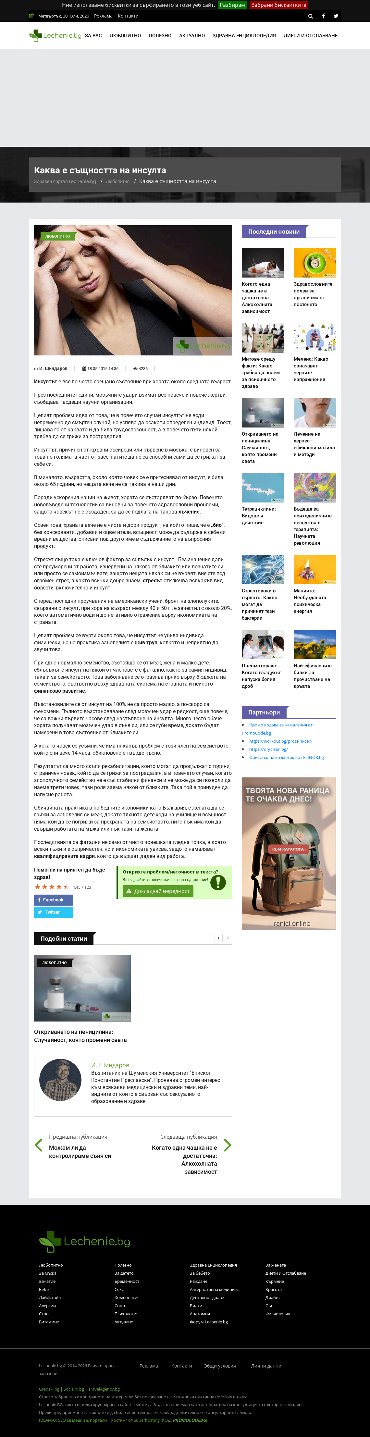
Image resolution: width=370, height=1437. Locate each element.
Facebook (50, 899)
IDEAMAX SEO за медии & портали (73, 1420)
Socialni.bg (74, 1389)
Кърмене (274, 1281)
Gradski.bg (49, 1389)
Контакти (128, 16)
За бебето (200, 1273)
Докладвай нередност (158, 891)
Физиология (277, 1314)
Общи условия (220, 1366)
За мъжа (47, 1273)
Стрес (44, 1314)
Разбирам (232, 4)
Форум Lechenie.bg (209, 1322)
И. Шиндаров (53, 368)
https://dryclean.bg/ (268, 749)
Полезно (160, 36)
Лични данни (266, 1366)
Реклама (103, 16)
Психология (127, 1314)
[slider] (52, 886)
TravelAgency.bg (104, 1389)
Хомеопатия (127, 1297)
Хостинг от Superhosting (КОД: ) (159, 1420)
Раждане (198, 1281)
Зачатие (47, 1281)
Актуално (192, 36)
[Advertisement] (185, 98)
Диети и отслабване (311, 36)
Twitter (49, 912)
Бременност (127, 1281)
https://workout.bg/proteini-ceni (280, 741)
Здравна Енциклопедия (213, 1265)
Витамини (49, 1322)
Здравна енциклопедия (244, 36)
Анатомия (200, 1314)
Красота (273, 1289)
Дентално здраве (207, 1297)
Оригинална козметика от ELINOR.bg (286, 757)
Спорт (121, 1305)
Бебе (44, 1289)
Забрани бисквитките (279, 4)
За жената (275, 1265)
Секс (119, 1289)
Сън (269, 1305)
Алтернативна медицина (215, 1289)
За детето (124, 1273)
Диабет (272, 1297)
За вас (93, 36)
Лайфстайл (50, 1297)
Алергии (47, 1305)
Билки (196, 1305)
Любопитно (125, 36)
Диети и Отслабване (285, 1273)
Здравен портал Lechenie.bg (65, 181)
